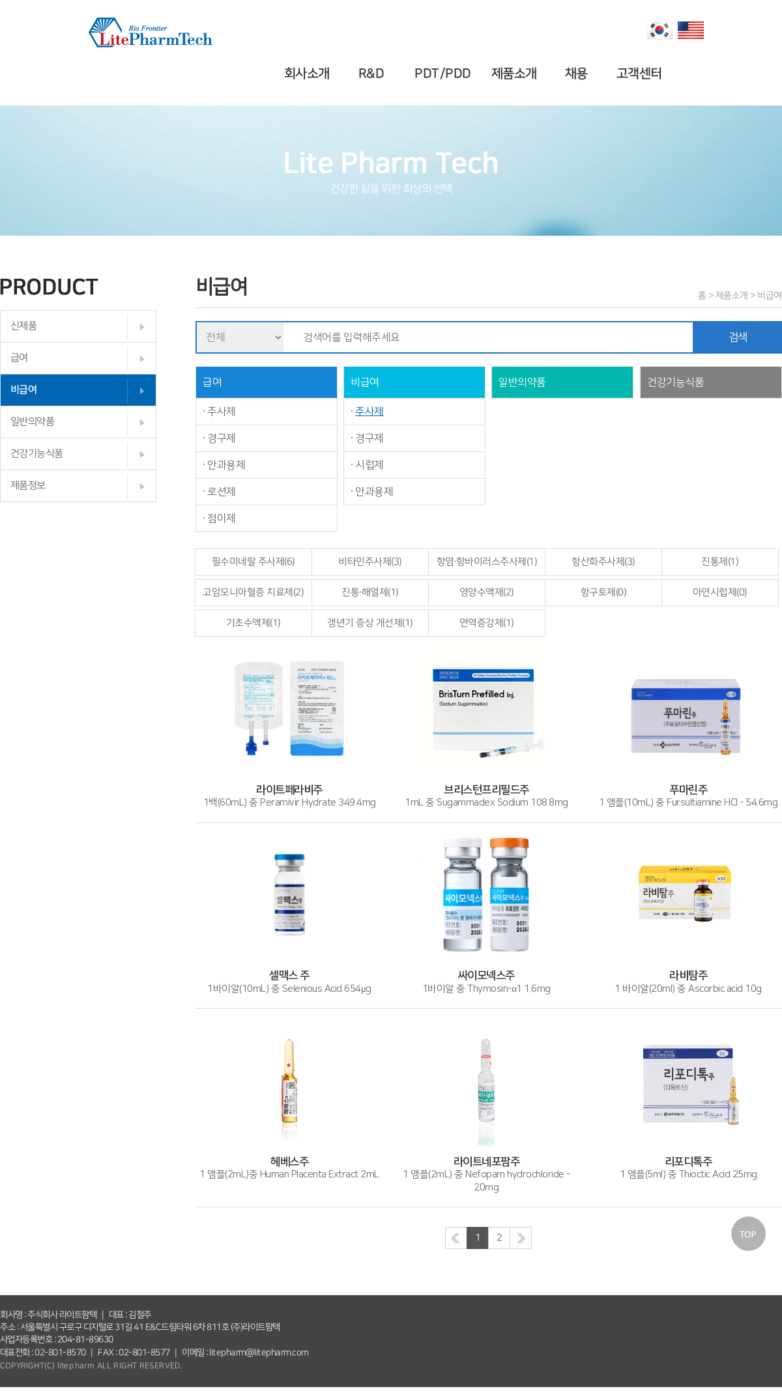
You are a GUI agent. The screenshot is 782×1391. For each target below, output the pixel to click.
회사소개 (309, 73)
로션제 (221, 492)
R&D (373, 73)
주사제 (221, 411)
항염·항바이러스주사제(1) (487, 561)
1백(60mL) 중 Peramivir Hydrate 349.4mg (289, 790)
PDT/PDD (444, 73)
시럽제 (369, 465)
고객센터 (640, 73)
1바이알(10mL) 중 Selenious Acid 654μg (289, 976)
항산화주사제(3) (603, 561)
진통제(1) (719, 561)
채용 (578, 73)
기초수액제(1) (253, 622)
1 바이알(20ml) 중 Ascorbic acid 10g (688, 976)
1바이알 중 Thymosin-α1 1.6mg (486, 976)
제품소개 (515, 73)
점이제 (221, 518)
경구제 (221, 438)
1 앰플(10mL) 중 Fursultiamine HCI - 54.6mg (688, 790)
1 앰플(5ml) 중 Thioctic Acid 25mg (688, 1162)
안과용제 (226, 465)
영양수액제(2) (486, 592)
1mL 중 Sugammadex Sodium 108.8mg (486, 790)
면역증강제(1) (486, 622)
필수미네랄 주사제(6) (253, 561)
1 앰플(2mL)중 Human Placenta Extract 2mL (289, 1162)
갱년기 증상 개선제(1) (370, 622)
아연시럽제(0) (720, 592)
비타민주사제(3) (370, 561)
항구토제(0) (604, 592)
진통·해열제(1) (369, 592)
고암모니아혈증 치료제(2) (253, 592)
